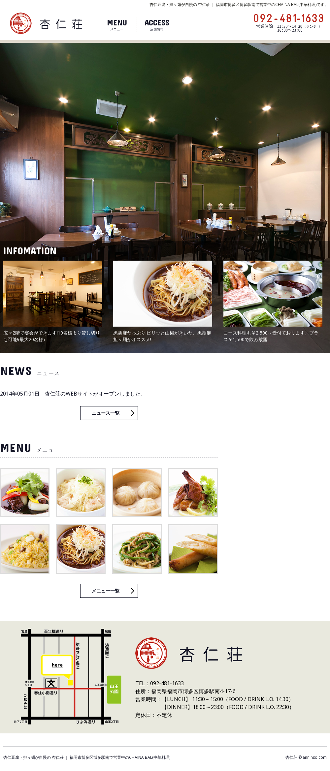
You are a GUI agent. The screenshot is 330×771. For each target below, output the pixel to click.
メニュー (117, 24)
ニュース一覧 (105, 413)
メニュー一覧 (105, 591)
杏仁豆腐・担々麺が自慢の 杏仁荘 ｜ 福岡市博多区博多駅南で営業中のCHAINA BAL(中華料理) (86, 757)
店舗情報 (157, 24)
